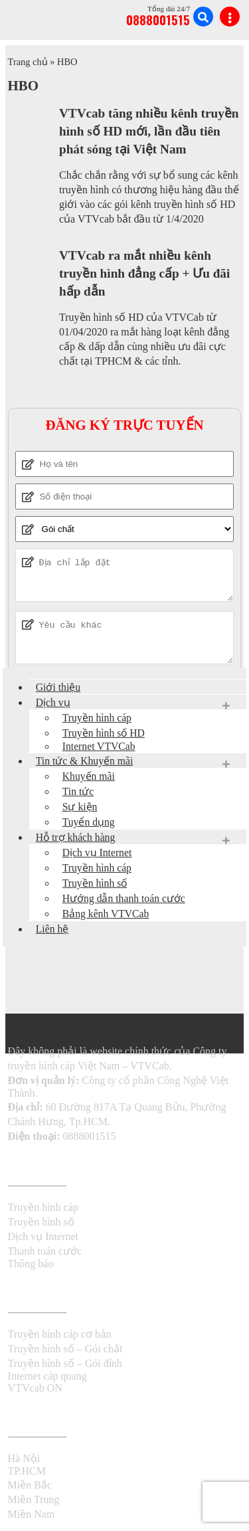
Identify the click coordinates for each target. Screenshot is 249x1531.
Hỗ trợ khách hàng (76, 837)
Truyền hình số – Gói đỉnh (65, 1363)
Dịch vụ (53, 702)
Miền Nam (31, 1514)
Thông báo (31, 1263)
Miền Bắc (30, 1484)
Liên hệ (52, 929)
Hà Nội (24, 1458)
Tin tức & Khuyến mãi (84, 760)
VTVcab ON (35, 1388)
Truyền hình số (94, 883)
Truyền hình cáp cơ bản (60, 1334)
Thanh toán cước (45, 1251)
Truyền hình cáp (96, 717)
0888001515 (158, 19)
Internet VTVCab (98, 746)
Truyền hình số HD (103, 733)
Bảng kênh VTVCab (105, 913)
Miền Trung (34, 1499)
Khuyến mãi (88, 776)
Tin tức (78, 791)
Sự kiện (80, 806)
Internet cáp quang (47, 1376)
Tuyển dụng (88, 822)
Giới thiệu (58, 687)
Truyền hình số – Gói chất (65, 1348)
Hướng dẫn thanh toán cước (123, 898)
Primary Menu (230, 17)
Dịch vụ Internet (97, 852)
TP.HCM (27, 1471)
